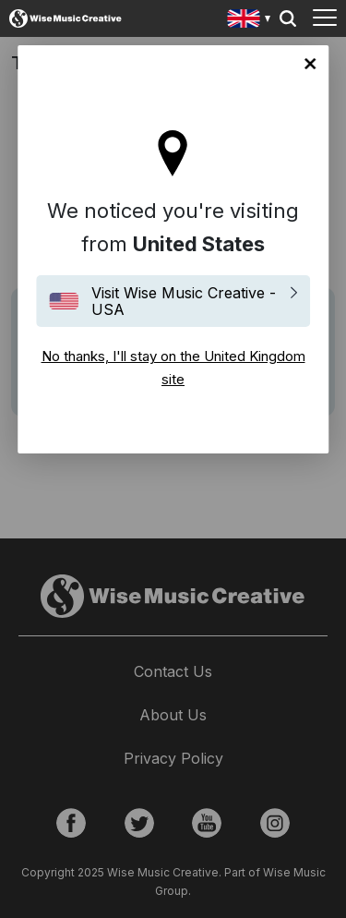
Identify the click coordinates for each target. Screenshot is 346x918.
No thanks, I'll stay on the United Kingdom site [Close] (310, 63)
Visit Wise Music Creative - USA (183, 301)
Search (288, 18)
